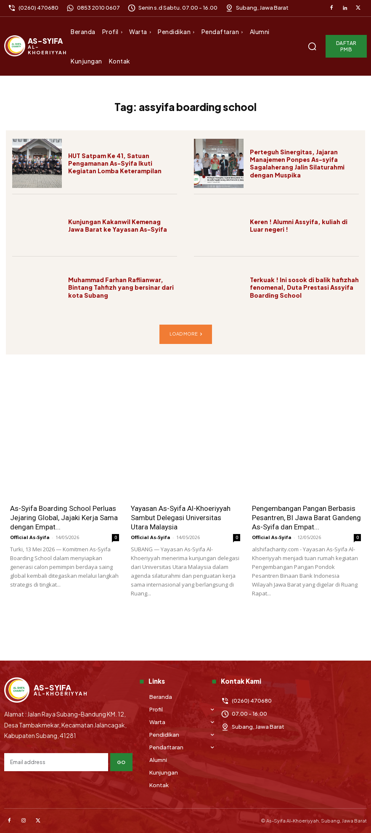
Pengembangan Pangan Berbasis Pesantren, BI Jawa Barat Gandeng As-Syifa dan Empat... (306, 517)
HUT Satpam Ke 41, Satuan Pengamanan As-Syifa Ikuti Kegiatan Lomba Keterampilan (115, 163)
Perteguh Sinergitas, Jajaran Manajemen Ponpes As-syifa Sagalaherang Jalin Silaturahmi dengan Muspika (297, 163)
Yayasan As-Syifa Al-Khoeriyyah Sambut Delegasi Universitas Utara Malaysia (181, 517)
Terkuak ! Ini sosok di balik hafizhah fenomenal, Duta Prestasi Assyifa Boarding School (304, 287)
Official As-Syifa (30, 537)
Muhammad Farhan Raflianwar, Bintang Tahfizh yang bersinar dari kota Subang (121, 287)
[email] (56, 762)
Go (121, 762)
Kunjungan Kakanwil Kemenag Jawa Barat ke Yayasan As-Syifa (117, 225)
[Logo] (36, 45)
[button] (312, 46)
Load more (186, 334)
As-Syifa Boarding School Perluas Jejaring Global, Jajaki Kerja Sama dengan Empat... (64, 517)
